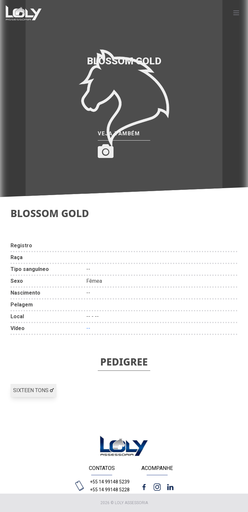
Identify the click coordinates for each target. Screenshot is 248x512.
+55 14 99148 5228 (110, 489)
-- (88, 328)
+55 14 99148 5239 (110, 481)
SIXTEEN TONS (33, 390)
